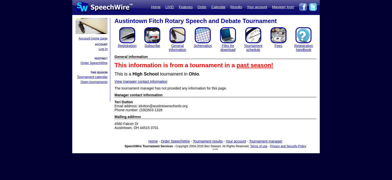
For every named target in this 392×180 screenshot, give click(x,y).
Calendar (218, 7)
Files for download (228, 48)
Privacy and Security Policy (288, 146)
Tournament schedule (253, 48)
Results (236, 7)
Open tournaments (94, 82)
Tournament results (208, 141)
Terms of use (259, 146)
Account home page (93, 38)
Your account (257, 7)
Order (202, 7)
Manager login (283, 7)
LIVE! (170, 7)
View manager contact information (140, 82)
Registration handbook (303, 48)
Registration (127, 46)
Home (155, 7)
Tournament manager (265, 141)
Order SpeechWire (94, 63)
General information (177, 48)
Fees (278, 46)
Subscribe (152, 46)
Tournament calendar (92, 77)
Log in (103, 49)
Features (185, 7)
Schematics (203, 46)
